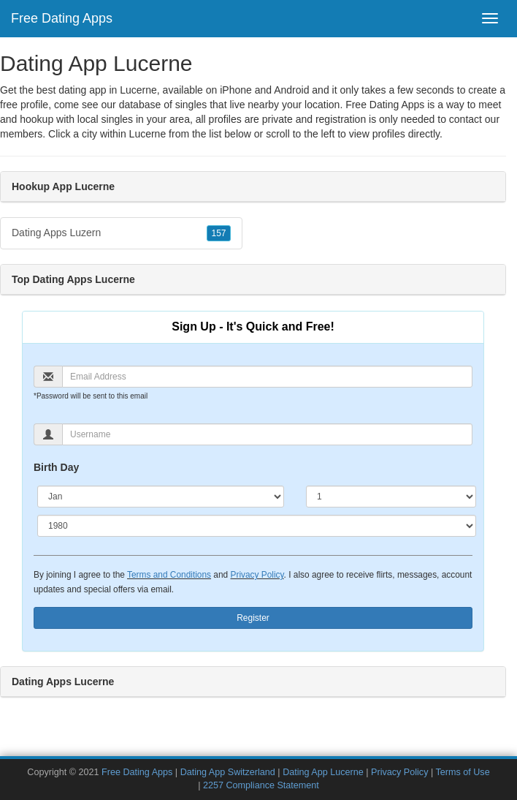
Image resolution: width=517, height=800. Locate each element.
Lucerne (147, 134)
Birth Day (56, 467)
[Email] (267, 377)
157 (218, 233)
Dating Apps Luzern (121, 233)
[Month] (160, 496)
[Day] (391, 496)
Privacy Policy (256, 575)
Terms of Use (462, 772)
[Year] (256, 526)
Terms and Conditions (169, 575)
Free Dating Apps (61, 18)
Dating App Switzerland (227, 772)
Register (253, 618)
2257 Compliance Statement (261, 785)
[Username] (267, 434)
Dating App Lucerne (323, 772)
